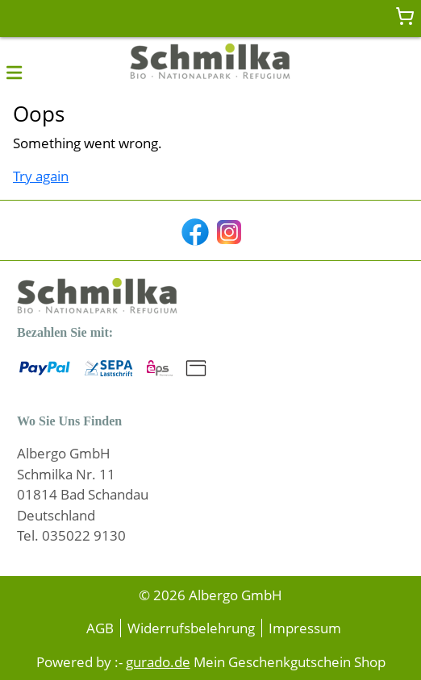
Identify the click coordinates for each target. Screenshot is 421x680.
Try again (41, 176)
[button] (14, 72)
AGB (100, 628)
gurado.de (158, 662)
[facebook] (193, 230)
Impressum (305, 628)
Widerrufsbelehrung (191, 628)
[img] (210, 63)
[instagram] (227, 230)
